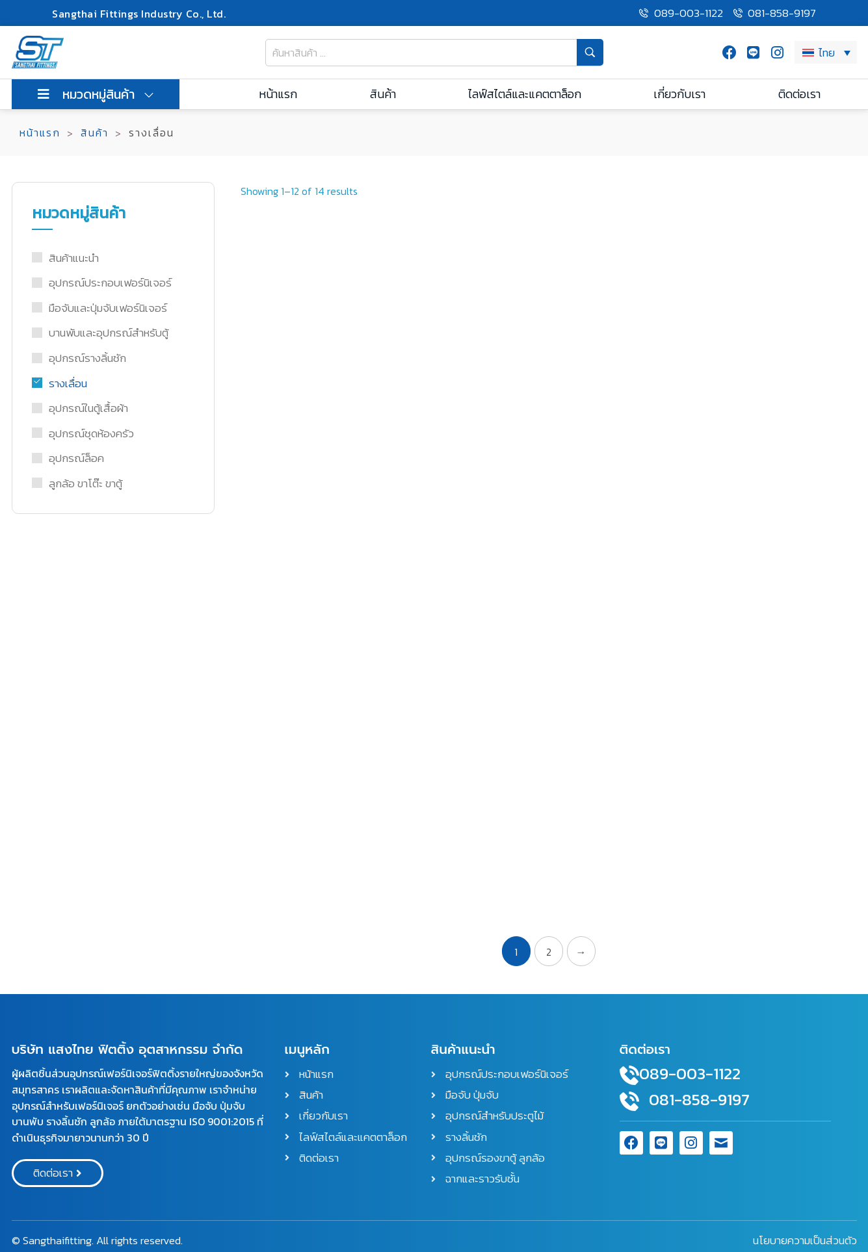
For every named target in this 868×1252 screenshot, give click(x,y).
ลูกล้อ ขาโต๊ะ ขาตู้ (85, 483)
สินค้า (95, 132)
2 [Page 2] (548, 952)
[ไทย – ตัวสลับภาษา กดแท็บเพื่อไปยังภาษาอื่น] (826, 52)
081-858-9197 (699, 1099)
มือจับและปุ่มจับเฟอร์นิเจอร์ (108, 308)
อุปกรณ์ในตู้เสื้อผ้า (88, 408)
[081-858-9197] (629, 1101)
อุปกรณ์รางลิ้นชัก (87, 358)
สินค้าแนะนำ (74, 257)
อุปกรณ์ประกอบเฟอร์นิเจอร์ (110, 282)
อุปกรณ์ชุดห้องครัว (91, 433)
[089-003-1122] (629, 1075)
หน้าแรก (40, 132)
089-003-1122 (690, 1073)
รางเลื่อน (68, 383)
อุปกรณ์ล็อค (76, 458)
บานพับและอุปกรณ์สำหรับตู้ (108, 332)
